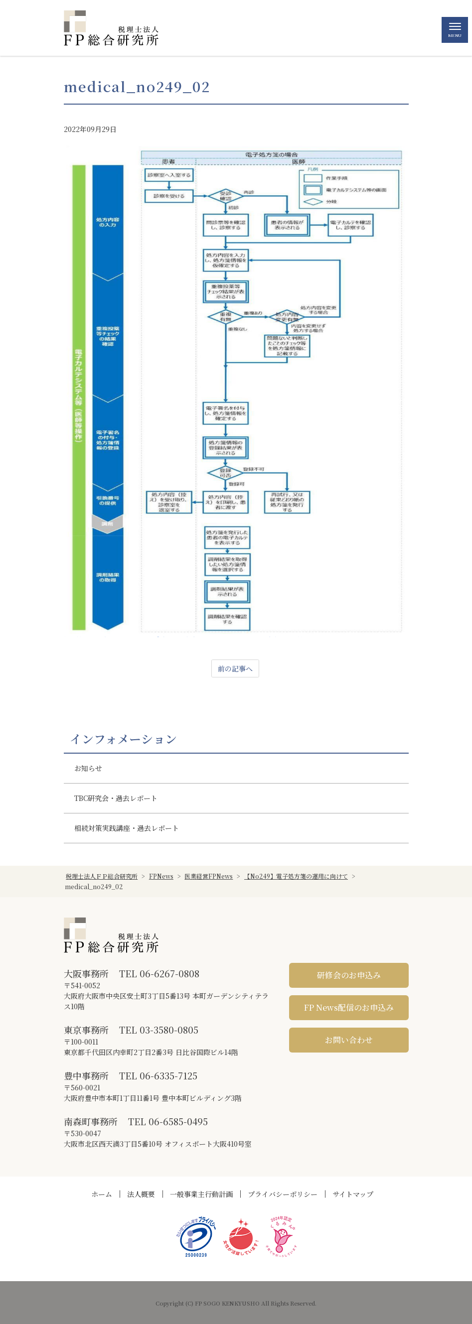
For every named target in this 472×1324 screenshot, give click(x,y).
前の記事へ (235, 668)
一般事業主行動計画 (201, 1194)
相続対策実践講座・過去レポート (126, 828)
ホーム (101, 1194)
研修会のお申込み (349, 975)
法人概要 (141, 1194)
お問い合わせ (349, 1040)
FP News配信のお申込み (349, 1007)
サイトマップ (352, 1194)
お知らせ (88, 768)
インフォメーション (123, 738)
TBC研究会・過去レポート (115, 798)
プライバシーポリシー (282, 1194)
